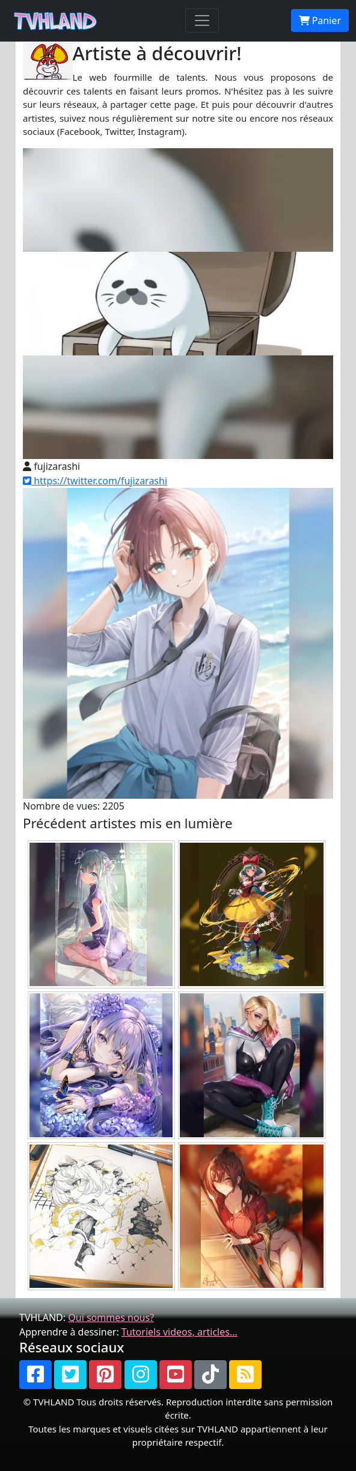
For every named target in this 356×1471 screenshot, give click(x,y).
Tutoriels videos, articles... (179, 1331)
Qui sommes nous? (111, 1317)
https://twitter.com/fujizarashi (95, 480)
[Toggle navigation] (202, 20)
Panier (320, 20)
